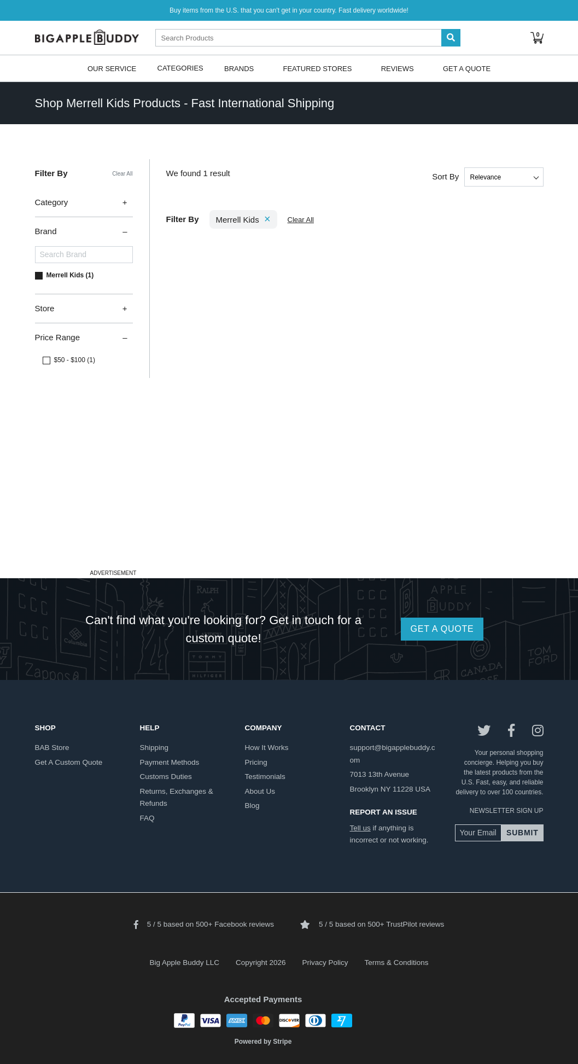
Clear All (122, 174)
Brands (239, 68)
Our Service (111, 68)
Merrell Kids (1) (70, 275)
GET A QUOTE (442, 628)
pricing (256, 762)
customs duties (166, 776)
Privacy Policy (325, 962)
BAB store (52, 747)
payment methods (170, 762)
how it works (267, 747)
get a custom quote (69, 762)
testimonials (265, 776)
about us (260, 791)
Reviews (397, 68)
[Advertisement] (289, 489)
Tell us (360, 828)
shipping (154, 747)
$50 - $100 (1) (74, 360)
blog (252, 805)
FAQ (147, 818)
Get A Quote (467, 68)
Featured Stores (317, 68)
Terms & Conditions (397, 962)
